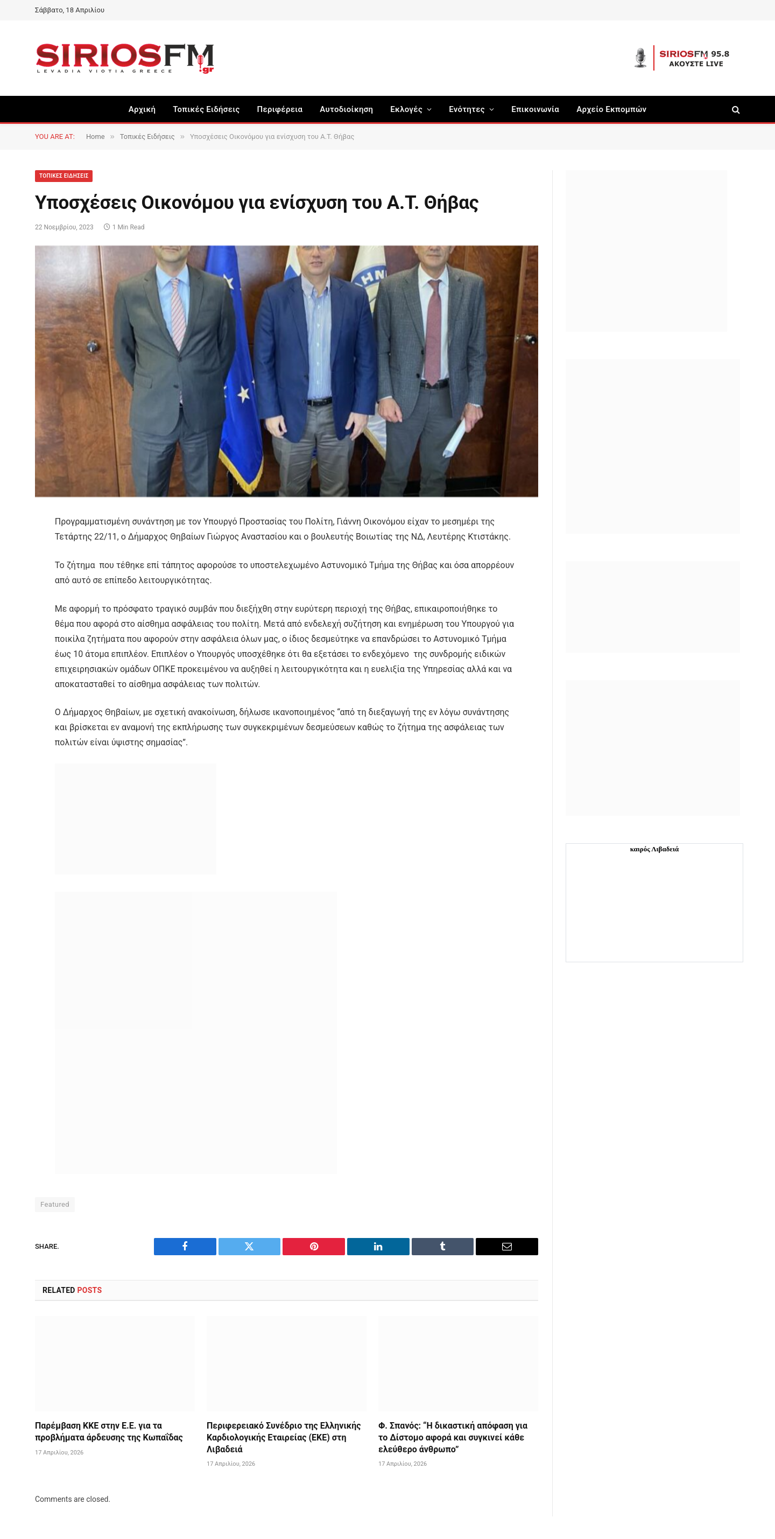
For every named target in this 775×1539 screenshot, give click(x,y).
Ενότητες (467, 109)
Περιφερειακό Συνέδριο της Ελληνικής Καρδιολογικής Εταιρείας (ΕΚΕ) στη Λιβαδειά (284, 1437)
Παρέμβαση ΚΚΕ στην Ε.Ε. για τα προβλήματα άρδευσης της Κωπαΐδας (109, 1432)
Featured (54, 1204)
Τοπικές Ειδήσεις (206, 109)
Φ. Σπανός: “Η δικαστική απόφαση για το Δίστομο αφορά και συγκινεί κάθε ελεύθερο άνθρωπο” (452, 1437)
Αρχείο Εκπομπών (611, 109)
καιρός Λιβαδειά (654, 849)
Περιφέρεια (280, 109)
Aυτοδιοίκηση (346, 109)
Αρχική (142, 109)
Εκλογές (406, 109)
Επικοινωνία (535, 109)
